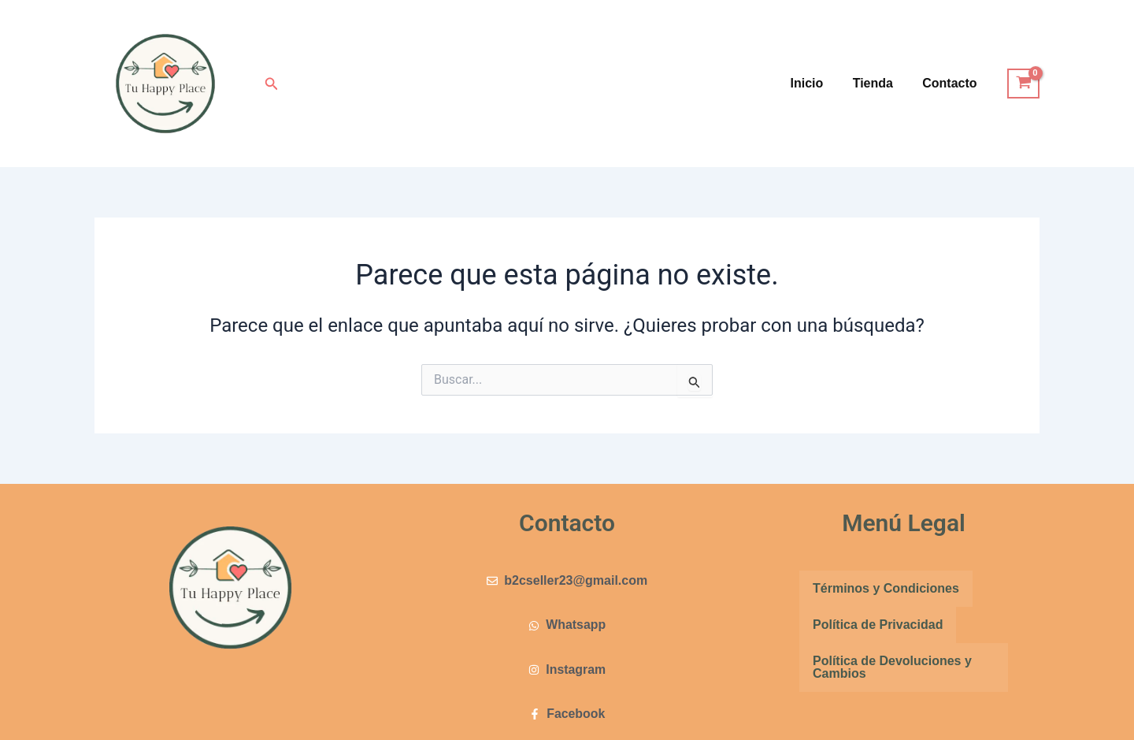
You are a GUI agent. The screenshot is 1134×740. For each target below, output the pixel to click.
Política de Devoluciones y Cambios (892, 667)
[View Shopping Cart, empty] (1023, 84)
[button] (272, 84)
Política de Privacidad (878, 624)
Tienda (879, 83)
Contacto (952, 83)
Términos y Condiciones (886, 588)
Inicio (817, 83)
